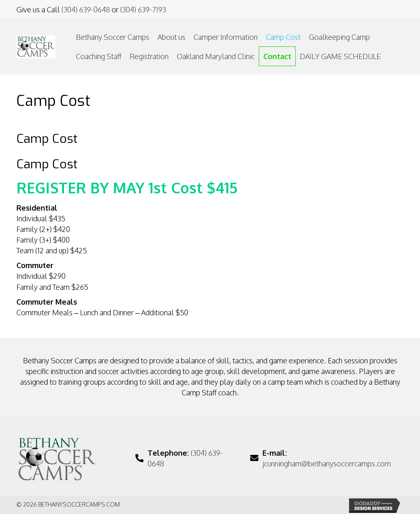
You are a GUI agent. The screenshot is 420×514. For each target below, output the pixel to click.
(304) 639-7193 (143, 9)
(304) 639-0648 (86, 9)
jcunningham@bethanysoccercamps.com (326, 463)
